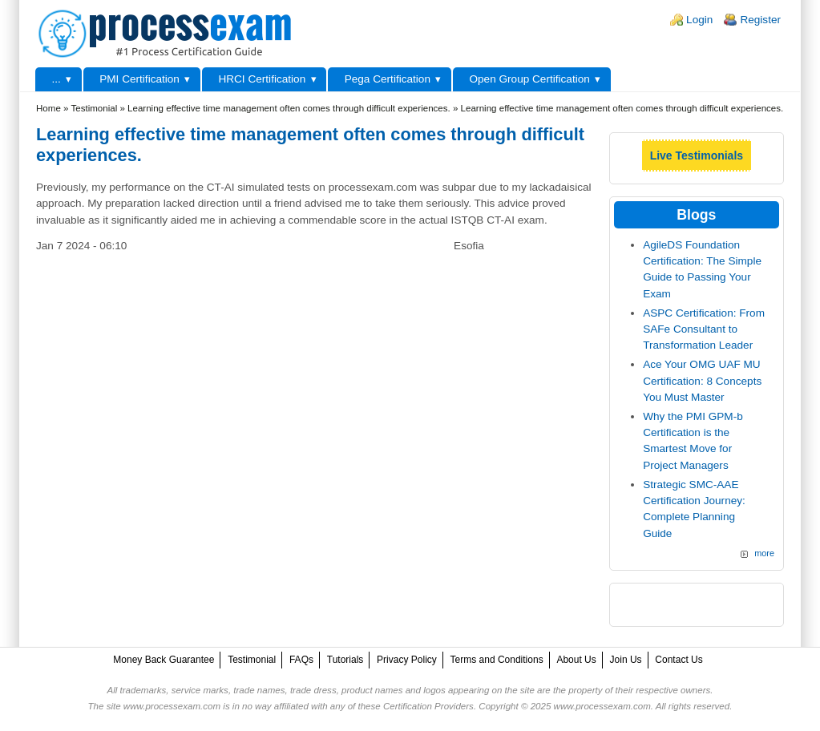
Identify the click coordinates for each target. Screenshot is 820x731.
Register (760, 20)
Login (699, 20)
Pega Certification (387, 79)
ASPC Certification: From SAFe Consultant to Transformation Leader (704, 329)
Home (48, 108)
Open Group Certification (529, 79)
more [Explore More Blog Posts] (764, 553)
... (55, 79)
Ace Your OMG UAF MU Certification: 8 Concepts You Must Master (702, 380)
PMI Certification (139, 79)
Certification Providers (428, 706)
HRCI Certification (261, 79)
